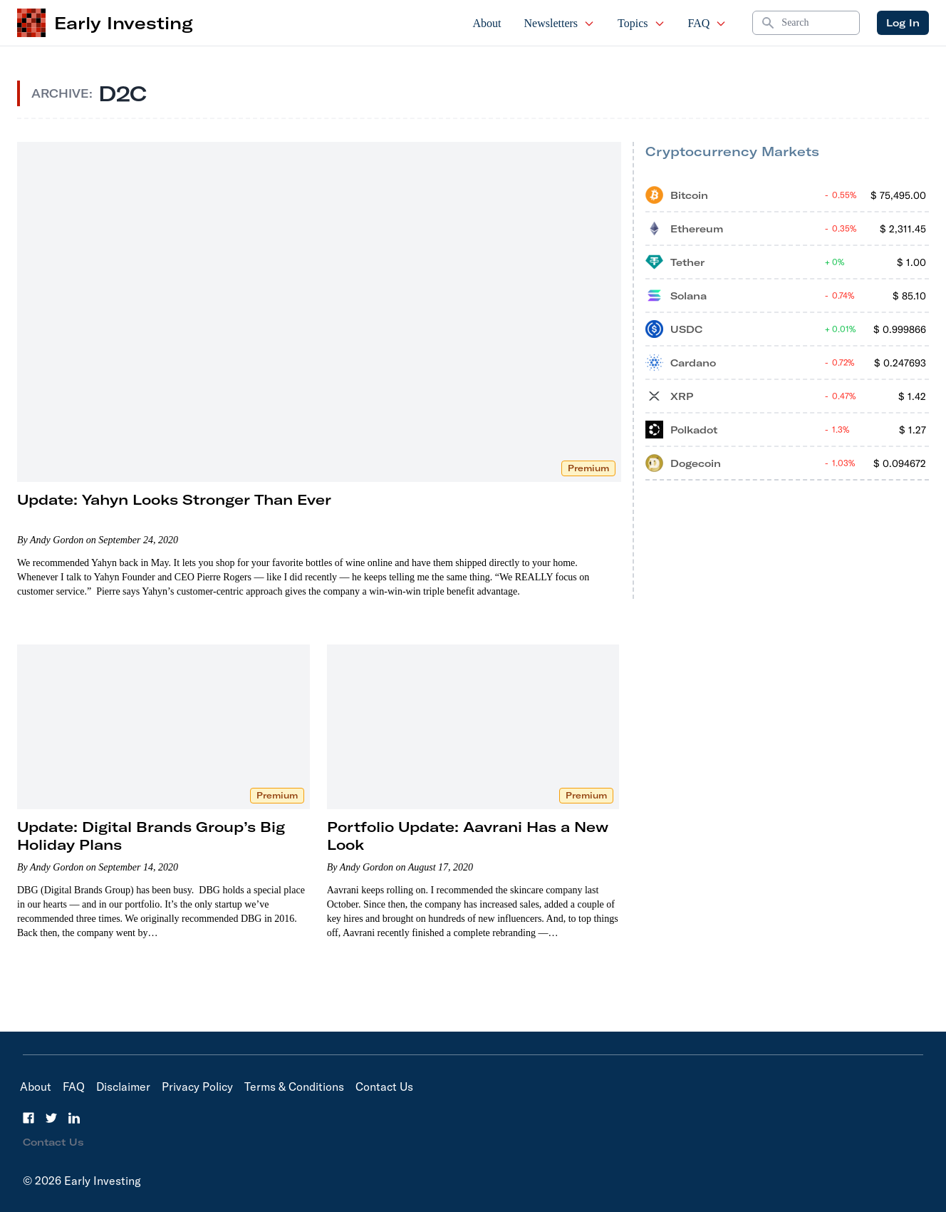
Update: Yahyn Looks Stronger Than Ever (174, 499)
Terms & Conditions (294, 1086)
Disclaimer (123, 1086)
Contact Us (384, 1086)
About (487, 23)
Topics (641, 23)
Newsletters (560, 23)
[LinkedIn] (74, 1118)
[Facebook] (28, 1118)
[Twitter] (51, 1118)
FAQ (707, 23)
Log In (903, 22)
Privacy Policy (197, 1086)
